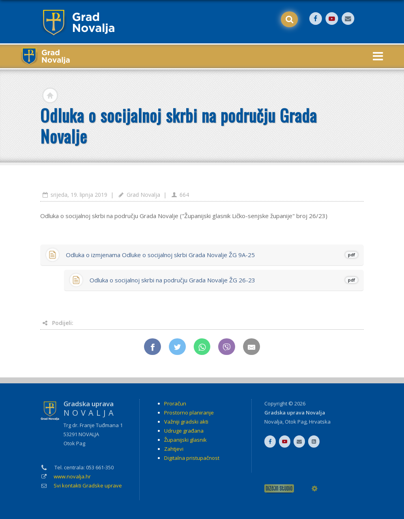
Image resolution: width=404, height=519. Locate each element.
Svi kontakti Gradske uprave (88, 485)
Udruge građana (184, 430)
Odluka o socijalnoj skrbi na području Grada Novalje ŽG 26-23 (223, 280)
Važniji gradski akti (186, 421)
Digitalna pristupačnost (191, 457)
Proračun (175, 403)
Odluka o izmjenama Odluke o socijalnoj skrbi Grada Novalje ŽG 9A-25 (211, 255)
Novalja (273, 421)
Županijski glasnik (185, 439)
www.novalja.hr (72, 476)
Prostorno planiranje (189, 412)
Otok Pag (296, 421)
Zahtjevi (173, 448)
